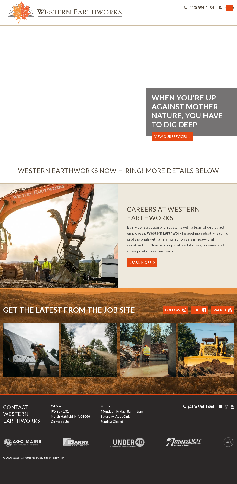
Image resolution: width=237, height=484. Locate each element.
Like (199, 310)
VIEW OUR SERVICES (170, 136)
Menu (229, 8)
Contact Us (60, 421)
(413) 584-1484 (199, 7)
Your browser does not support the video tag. (118, 92)
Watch (223, 310)
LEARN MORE (140, 262)
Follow (175, 310)
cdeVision (58, 457)
